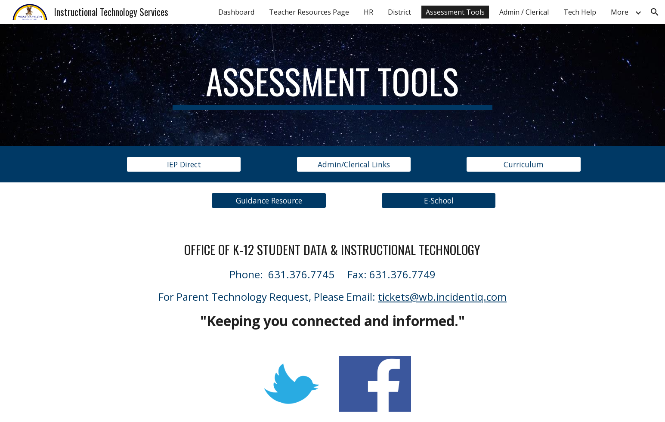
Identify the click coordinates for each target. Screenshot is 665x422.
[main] (332, 85)
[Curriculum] (523, 164)
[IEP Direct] (184, 164)
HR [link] (368, 12)
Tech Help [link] (579, 12)
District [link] (399, 12)
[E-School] (438, 200)
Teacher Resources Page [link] (309, 12)
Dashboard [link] (236, 12)
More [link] (619, 12)
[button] (654, 12)
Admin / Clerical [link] (524, 12)
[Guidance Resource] (268, 200)
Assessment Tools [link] (455, 12)
